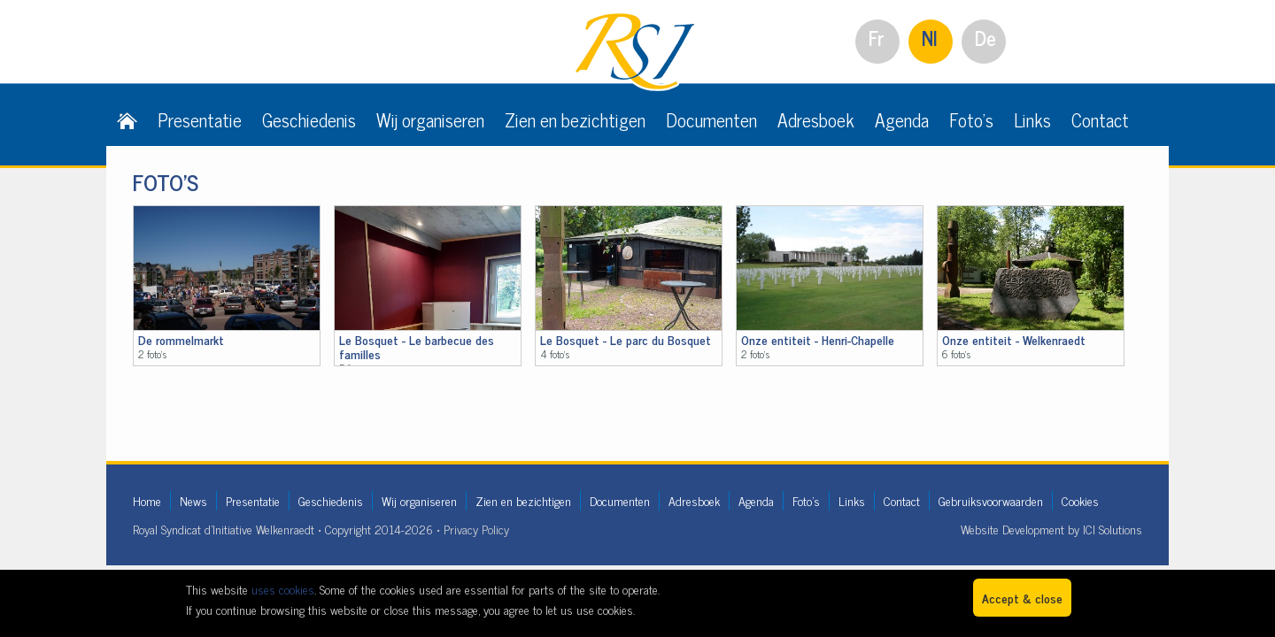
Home (147, 500)
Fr (877, 37)
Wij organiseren (430, 119)
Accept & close (1022, 597)
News (193, 500)
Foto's (971, 119)
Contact (1100, 119)
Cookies (1080, 500)
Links (1032, 119)
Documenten (711, 119)
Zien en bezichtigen (575, 119)
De (985, 37)
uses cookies (282, 589)
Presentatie (200, 119)
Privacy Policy (476, 528)
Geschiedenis (309, 119)
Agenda (902, 119)
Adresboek (815, 119)
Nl (930, 37)
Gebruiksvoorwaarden (991, 500)
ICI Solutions (1112, 528)
